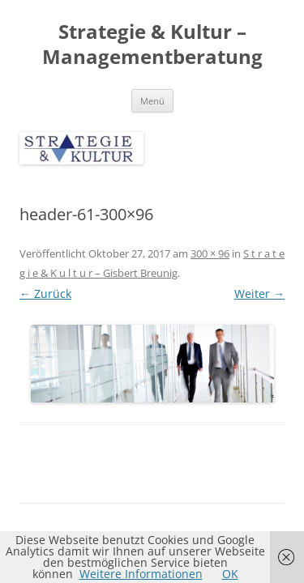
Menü (152, 101)
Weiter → (259, 293)
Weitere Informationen (141, 573)
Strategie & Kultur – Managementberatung (152, 44)
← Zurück (45, 293)
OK (230, 573)
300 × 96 (210, 253)
